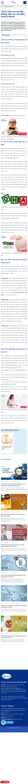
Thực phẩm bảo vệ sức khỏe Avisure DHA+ (7, 448)
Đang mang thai (8, 6)
